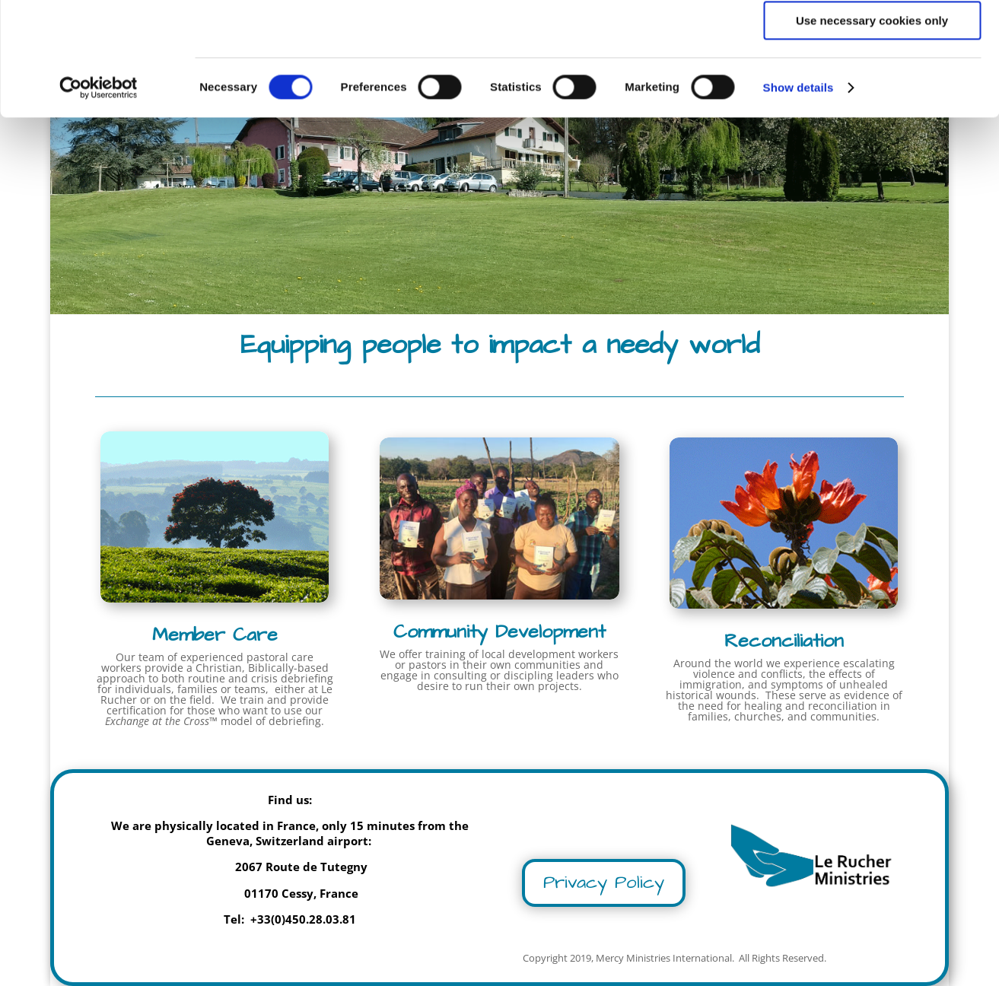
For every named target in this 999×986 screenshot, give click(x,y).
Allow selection (871, 82)
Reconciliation (784, 641)
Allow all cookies (872, 37)
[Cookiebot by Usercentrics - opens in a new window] (98, 194)
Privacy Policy (603, 882)
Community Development (499, 632)
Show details (798, 193)
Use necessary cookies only (872, 126)
